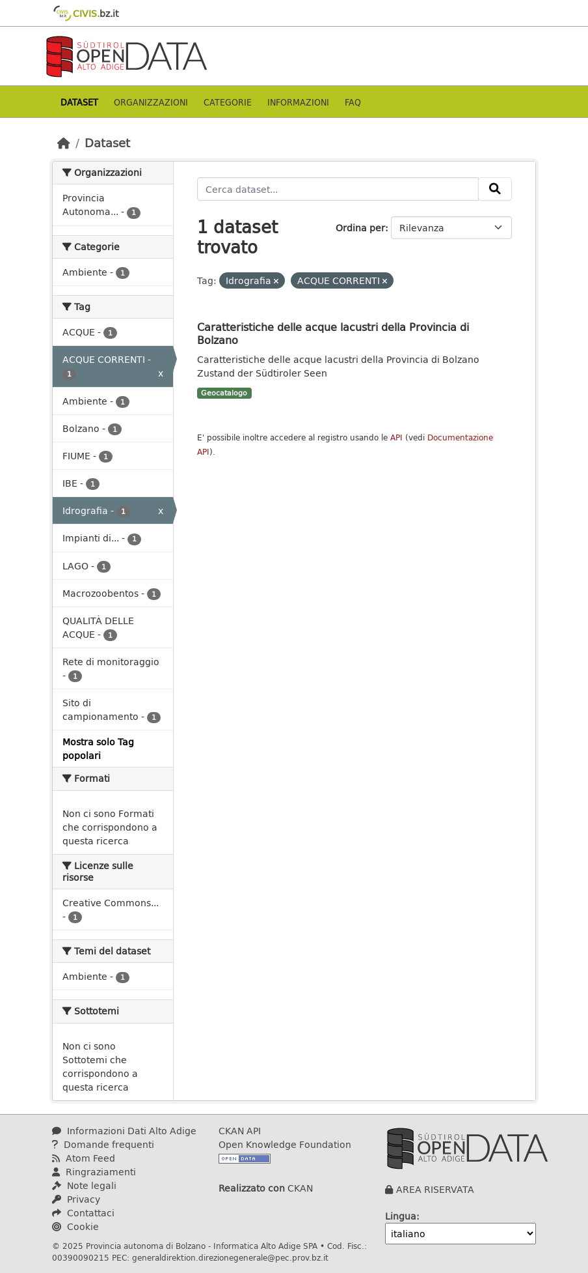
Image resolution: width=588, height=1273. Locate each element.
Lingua (400, 1216)
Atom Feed (83, 1158)
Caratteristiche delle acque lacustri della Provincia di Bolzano (333, 334)
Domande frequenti (103, 1144)
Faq (353, 102)
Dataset (79, 102)
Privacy (76, 1199)
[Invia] (495, 189)
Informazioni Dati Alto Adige (124, 1130)
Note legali (84, 1185)
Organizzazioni (151, 102)
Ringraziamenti (94, 1172)
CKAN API (240, 1130)
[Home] (63, 142)
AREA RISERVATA (435, 1189)
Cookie (75, 1226)
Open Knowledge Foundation (285, 1144)
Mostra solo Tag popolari (98, 748)
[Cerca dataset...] (338, 189)
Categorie (228, 102)
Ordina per (360, 228)
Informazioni (298, 102)
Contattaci (83, 1213)
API (396, 437)
